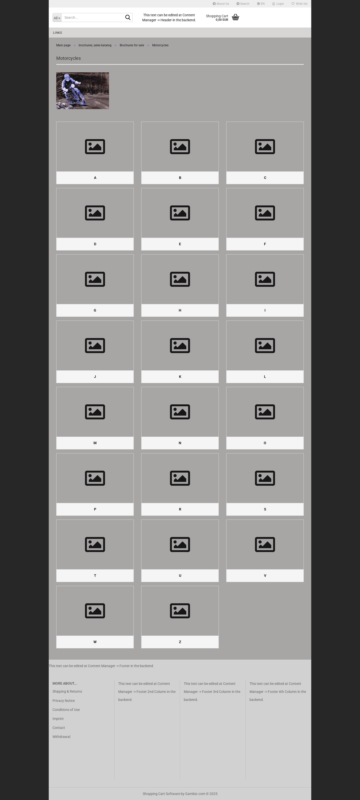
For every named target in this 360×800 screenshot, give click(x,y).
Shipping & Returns (67, 691)
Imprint (58, 719)
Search (243, 4)
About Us (221, 4)
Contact (58, 728)
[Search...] (56, 17)
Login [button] (278, 4)
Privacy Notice (63, 701)
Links (57, 33)
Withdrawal (61, 737)
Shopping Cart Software (161, 794)
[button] (260, 4)
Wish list (300, 4)
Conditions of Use (66, 710)
